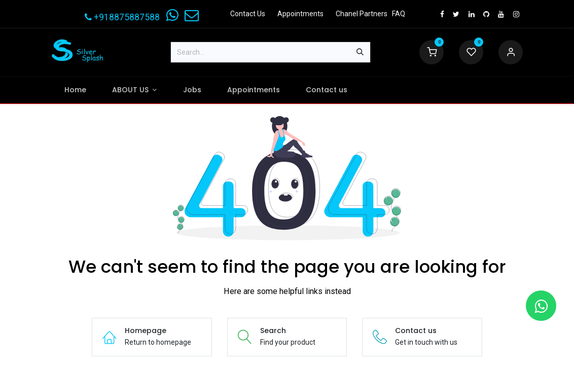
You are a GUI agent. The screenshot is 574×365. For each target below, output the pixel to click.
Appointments (300, 14)
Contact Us (247, 14)
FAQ (398, 14)
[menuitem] (75, 90)
